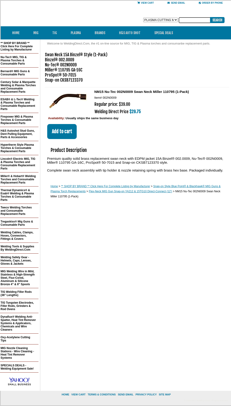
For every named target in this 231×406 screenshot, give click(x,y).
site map (165, 394)
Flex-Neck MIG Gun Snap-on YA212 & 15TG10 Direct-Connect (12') (130, 191)
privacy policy (146, 394)
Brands (101, 33)
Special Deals (163, 33)
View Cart (145, 3)
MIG (37, 33)
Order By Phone (211, 3)
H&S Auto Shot (129, 33)
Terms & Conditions (102, 394)
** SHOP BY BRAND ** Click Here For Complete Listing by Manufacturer (105, 186)
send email (176, 3)
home (65, 394)
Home (16, 33)
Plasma (77, 33)
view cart (78, 394)
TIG (56, 33)
